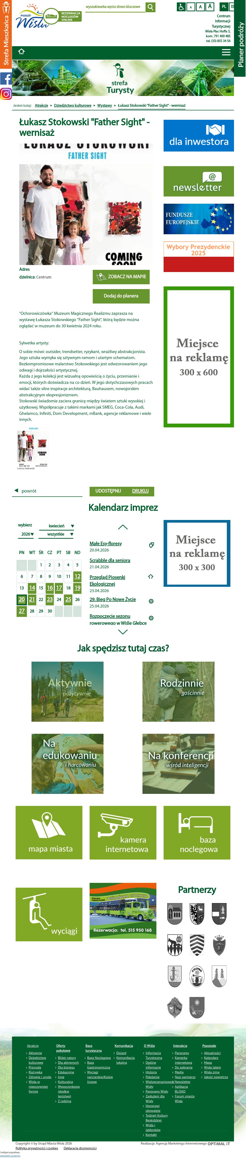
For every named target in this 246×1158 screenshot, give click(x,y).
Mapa (208, 1062)
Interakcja (180, 1046)
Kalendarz (211, 1058)
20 (22, 600)
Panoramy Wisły (157, 1091)
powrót (25, 491)
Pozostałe (209, 1046)
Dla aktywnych (68, 1062)
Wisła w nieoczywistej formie (38, 1087)
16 (50, 588)
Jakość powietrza (216, 1077)
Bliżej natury (67, 1058)
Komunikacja (124, 1046)
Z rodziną (64, 1101)
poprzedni (5, 1156)
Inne (61, 1077)
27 (22, 611)
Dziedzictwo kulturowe (72, 106)
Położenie (153, 1077)
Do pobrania (183, 1067)
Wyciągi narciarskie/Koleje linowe (100, 1077)
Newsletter (183, 1082)
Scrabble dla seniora (110, 560)
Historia (151, 1072)
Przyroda (35, 1067)
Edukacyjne (66, 1072)
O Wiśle (149, 1046)
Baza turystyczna (94, 1048)
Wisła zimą (211, 1072)
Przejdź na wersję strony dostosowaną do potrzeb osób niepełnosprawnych (181, 6)
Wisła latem (212, 1067)
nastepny (15, 1156)
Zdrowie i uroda (40, 1077)
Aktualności (212, 1053)
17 (59, 588)
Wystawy (104, 106)
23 (50, 600)
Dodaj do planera (121, 296)
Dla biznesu (66, 1067)
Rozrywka (36, 1072)
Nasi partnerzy (185, 1077)
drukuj (140, 491)
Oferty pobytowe (63, 1048)
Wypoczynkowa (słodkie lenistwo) (69, 1091)
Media (179, 1072)
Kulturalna (65, 1082)
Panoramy (182, 1053)
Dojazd (121, 1053)
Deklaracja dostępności (80, 1148)
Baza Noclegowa (99, 1058)
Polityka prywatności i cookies (37, 1148)
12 (77, 577)
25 (68, 600)
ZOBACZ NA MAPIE (121, 277)
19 (77, 588)
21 (32, 600)
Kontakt (151, 1135)
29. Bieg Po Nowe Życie (113, 599)
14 (32, 588)
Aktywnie (35, 1053)
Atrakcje (41, 106)
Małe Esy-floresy (106, 544)
